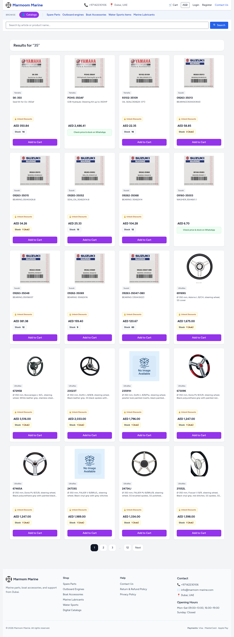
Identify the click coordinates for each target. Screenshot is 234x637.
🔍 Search (219, 25)
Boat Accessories (96, 14)
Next (138, 547)
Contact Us (221, 5)
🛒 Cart (173, 5)
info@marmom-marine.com (197, 590)
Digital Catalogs (72, 610)
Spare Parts (53, 14)
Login (196, 5)
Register (207, 5)
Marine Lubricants (144, 14)
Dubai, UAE (187, 595)
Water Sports (70, 604)
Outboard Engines (73, 589)
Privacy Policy (128, 594)
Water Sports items (120, 14)
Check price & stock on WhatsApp (90, 132)
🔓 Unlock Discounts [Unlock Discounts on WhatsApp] (23, 119)
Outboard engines (73, 14)
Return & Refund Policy (133, 589)
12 (127, 547)
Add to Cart (35, 142)
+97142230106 (98, 5)
